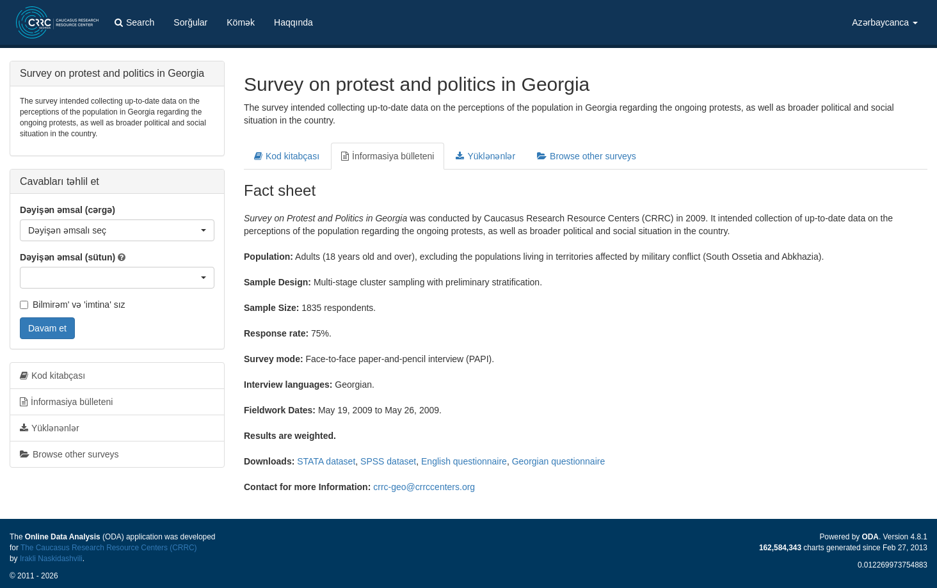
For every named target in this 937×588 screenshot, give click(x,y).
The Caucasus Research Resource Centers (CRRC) (108, 547)
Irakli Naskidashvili (51, 558)
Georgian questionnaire (558, 461)
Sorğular (190, 22)
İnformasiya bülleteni (387, 156)
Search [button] (134, 22)
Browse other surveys (586, 156)
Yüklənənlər (485, 156)
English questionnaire (464, 461)
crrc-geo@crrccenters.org (424, 487)
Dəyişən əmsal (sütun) (67, 257)
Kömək (241, 22)
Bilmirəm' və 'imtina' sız (72, 304)
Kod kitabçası (286, 156)
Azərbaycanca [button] (885, 22)
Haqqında (293, 22)
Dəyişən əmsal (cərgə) (67, 210)
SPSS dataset (388, 461)
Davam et (47, 328)
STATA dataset (326, 461)
